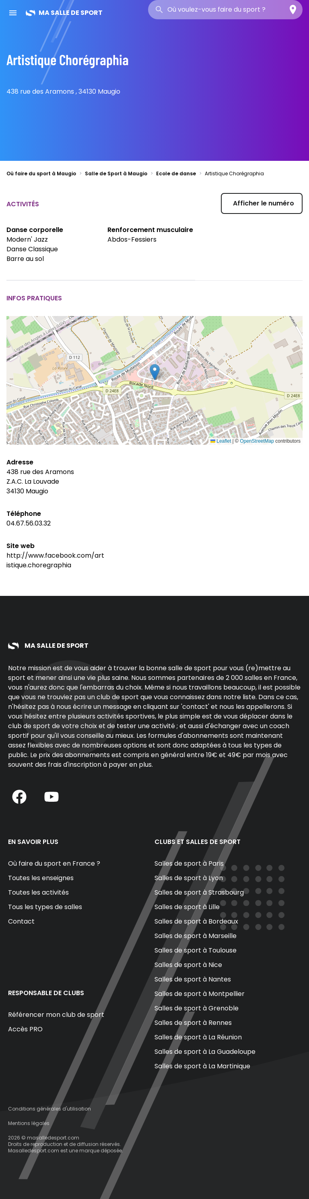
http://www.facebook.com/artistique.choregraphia (55, 560)
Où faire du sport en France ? (54, 863)
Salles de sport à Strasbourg (199, 892)
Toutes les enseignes (41, 878)
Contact (21, 921)
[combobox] (225, 9)
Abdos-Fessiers (132, 239)
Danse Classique (32, 249)
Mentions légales (28, 1123)
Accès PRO (25, 1029)
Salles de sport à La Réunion (198, 1037)
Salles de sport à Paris (189, 863)
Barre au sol (25, 258)
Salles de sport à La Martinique (202, 1066)
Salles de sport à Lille (187, 907)
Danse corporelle (34, 229)
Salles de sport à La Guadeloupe (204, 1051)
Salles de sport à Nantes (192, 979)
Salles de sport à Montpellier (199, 993)
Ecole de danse (176, 173)
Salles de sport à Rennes (193, 1022)
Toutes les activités (38, 892)
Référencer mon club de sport (56, 1014)
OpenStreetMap (257, 441)
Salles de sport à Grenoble (196, 1008)
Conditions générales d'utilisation (49, 1108)
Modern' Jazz (27, 239)
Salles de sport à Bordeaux (196, 921)
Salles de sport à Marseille (195, 935)
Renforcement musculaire (150, 229)
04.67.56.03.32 (28, 523)
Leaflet (220, 441)
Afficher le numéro (263, 203)
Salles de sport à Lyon (188, 878)
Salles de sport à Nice (188, 964)
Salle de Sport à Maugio (116, 173)
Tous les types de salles (45, 907)
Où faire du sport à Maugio (41, 173)
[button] (155, 372)
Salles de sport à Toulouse (195, 950)
